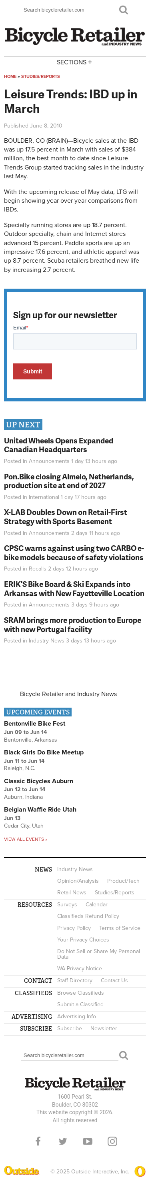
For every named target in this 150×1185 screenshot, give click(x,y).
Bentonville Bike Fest (34, 724)
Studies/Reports (40, 76)
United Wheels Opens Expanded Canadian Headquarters (58, 445)
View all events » (25, 839)
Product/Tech (123, 881)
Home (10, 76)
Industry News (46, 640)
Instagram (112, 1141)
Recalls (37, 568)
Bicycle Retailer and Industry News (68, 694)
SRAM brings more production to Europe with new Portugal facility (72, 624)
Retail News (71, 892)
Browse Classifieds (80, 992)
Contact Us (114, 980)
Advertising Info (76, 1016)
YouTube (87, 1141)
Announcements (49, 461)
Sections (75, 62)
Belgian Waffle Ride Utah (40, 810)
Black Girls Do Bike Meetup (44, 752)
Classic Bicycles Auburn (38, 781)
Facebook (38, 1141)
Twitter (63, 1141)
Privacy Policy (74, 928)
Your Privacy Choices (83, 939)
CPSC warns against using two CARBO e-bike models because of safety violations (74, 553)
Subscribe (69, 1028)
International (44, 497)
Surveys (67, 904)
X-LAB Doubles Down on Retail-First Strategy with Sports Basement (65, 517)
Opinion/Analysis (78, 881)
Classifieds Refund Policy (88, 916)
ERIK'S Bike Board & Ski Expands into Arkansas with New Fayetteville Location (74, 588)
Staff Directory (74, 980)
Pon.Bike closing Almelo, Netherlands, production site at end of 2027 (69, 481)
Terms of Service (119, 928)
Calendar (97, 904)
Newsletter (103, 1028)
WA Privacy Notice (79, 968)
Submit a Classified (80, 1004)
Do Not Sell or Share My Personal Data (98, 954)
